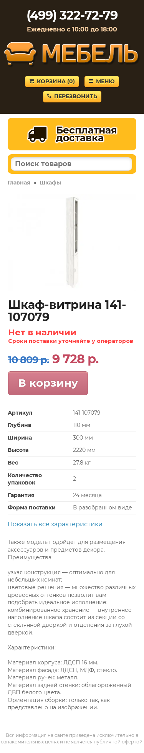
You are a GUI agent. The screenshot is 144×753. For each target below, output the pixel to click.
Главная (19, 182)
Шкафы (50, 182)
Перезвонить (72, 96)
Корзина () (52, 81)
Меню (102, 81)
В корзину (48, 382)
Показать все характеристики (55, 524)
